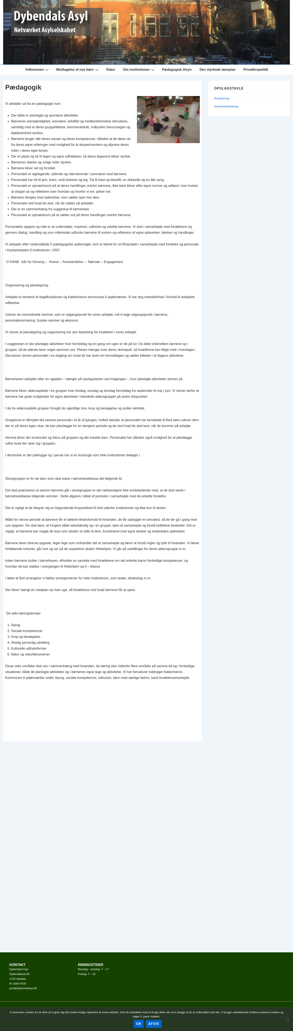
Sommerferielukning (226, 106)
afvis (153, 1024)
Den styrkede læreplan (218, 69)
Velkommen (37, 70)
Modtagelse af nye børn (78, 70)
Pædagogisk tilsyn (176, 69)
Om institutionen (139, 70)
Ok (138, 1024)
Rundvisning (221, 98)
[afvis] (288, 1019)
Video (110, 69)
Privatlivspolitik (255, 69)
